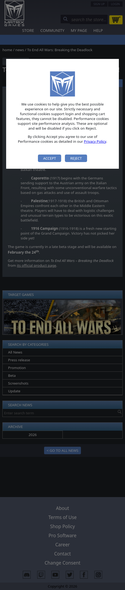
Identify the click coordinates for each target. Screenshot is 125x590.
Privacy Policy (95, 141)
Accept (49, 158)
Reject (76, 158)
